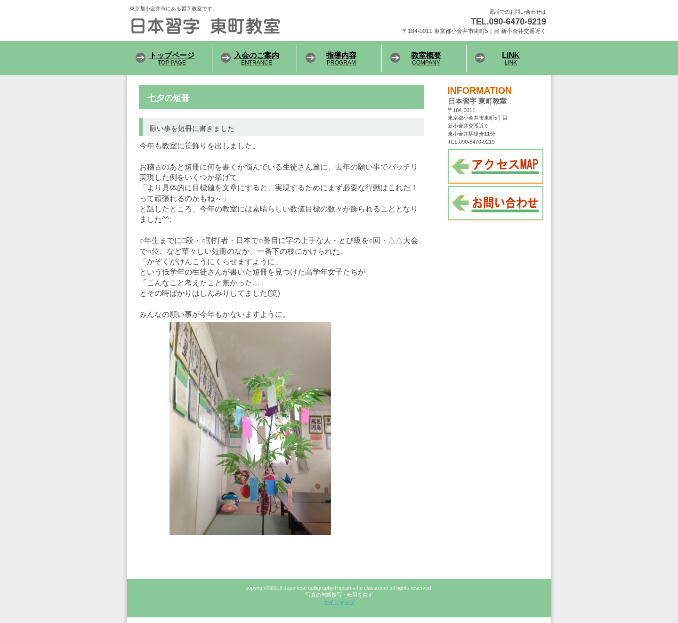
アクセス (495, 166)
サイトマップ (339, 602)
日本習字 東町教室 (245, 26)
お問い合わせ (495, 203)
